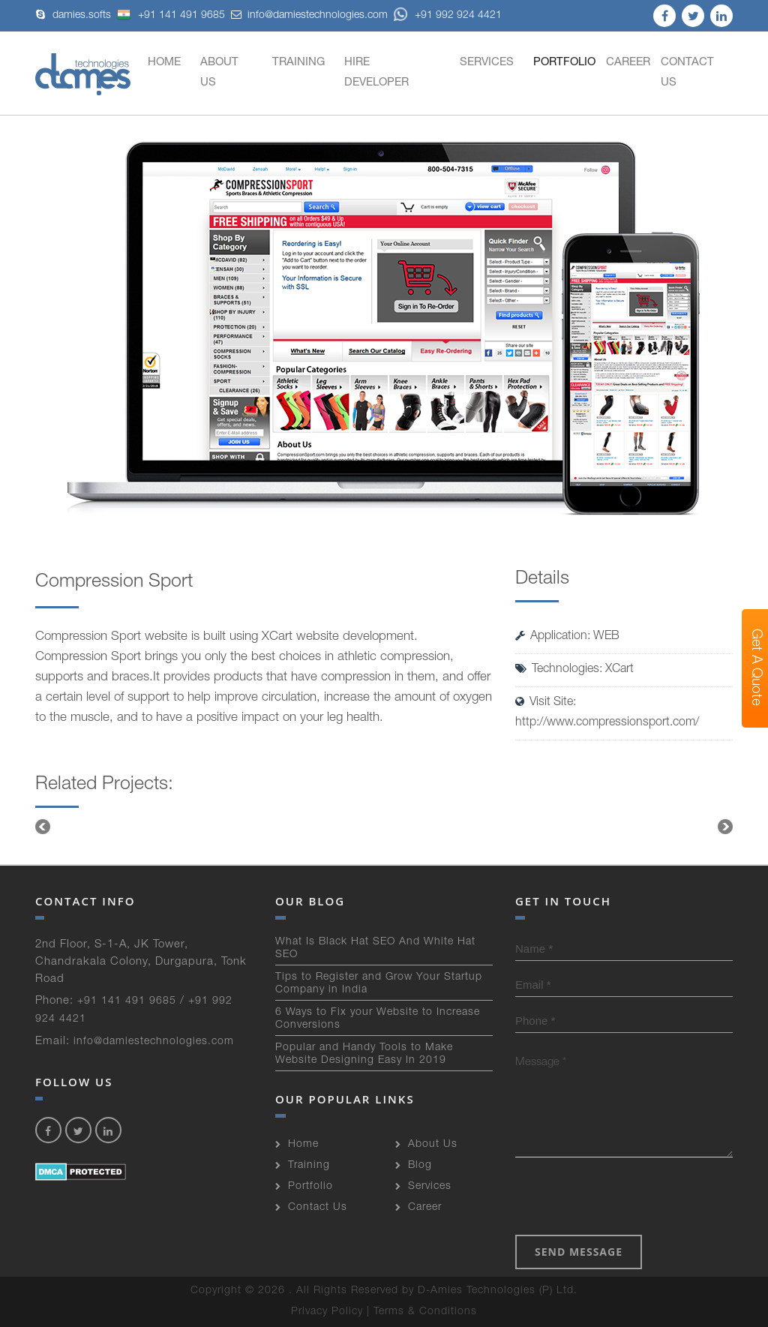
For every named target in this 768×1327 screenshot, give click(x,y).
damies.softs (81, 16)
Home (164, 62)
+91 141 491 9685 (171, 16)
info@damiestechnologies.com (318, 16)
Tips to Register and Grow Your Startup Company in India (378, 983)
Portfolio (564, 62)
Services (487, 62)
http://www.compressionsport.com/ (607, 723)
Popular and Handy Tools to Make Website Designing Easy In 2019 (364, 1054)
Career (628, 62)
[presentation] (629, 1198)
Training (298, 62)
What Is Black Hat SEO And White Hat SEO (375, 948)
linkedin (721, 16)
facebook (664, 16)
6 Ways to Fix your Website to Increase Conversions (377, 1019)
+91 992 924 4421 (448, 16)
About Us (219, 73)
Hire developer (376, 73)
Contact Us (687, 73)
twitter (693, 16)
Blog (420, 1165)
